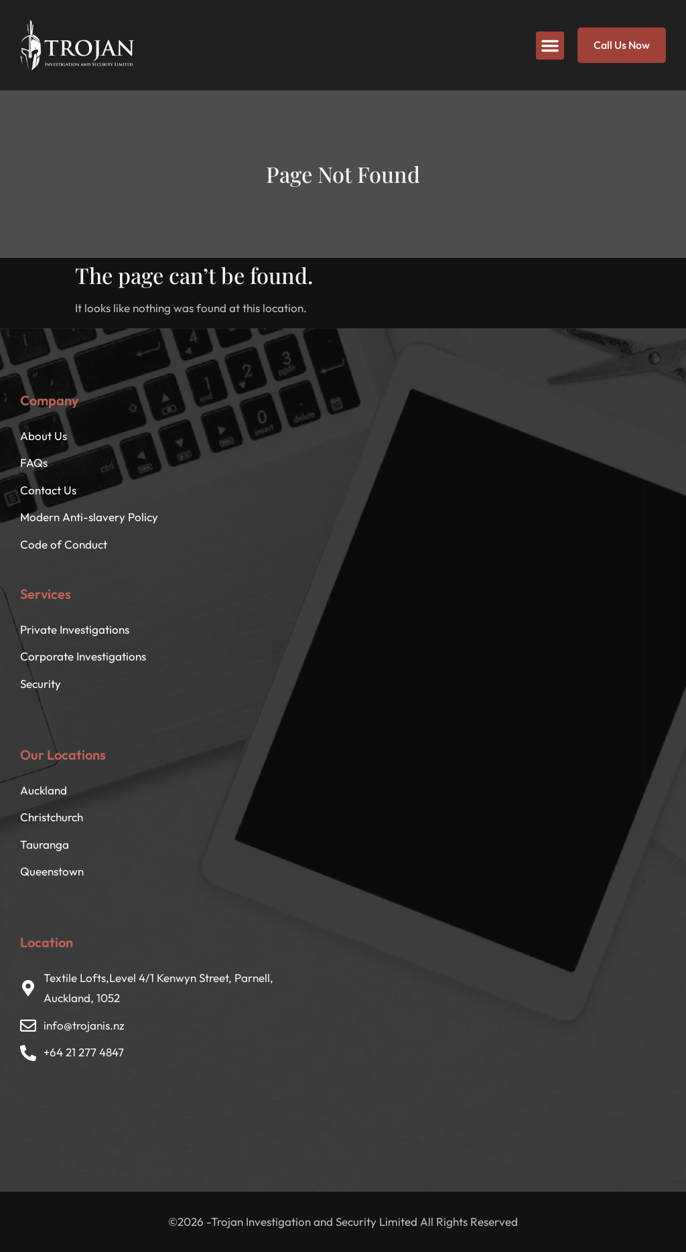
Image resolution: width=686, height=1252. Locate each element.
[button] (550, 45)
